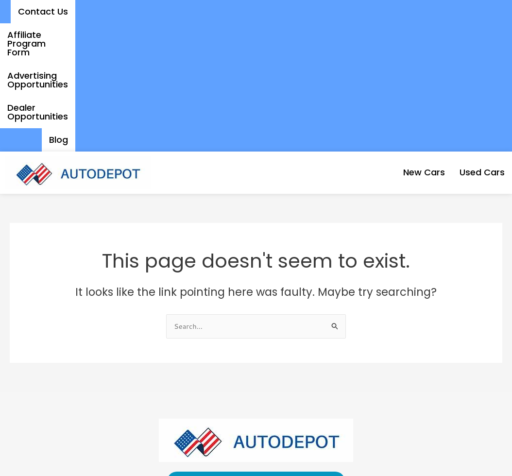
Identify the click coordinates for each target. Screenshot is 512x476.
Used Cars (474, 44)
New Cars (400, 44)
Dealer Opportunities (403, 11)
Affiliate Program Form (166, 11)
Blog (473, 11)
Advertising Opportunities (287, 11)
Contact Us (77, 11)
